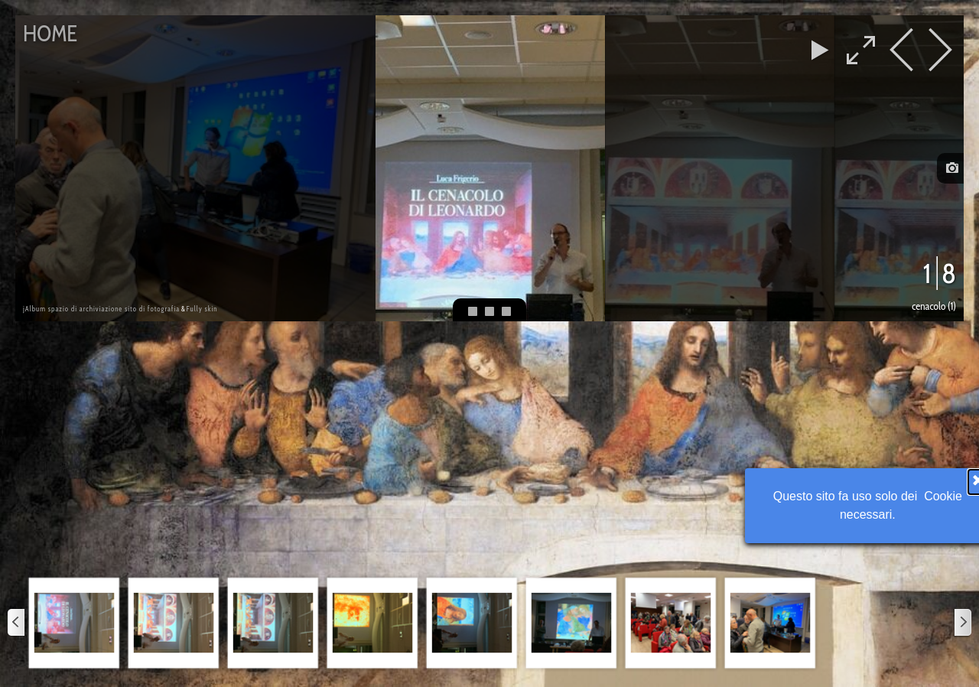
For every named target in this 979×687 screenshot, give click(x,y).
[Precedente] (17, 623)
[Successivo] (962, 623)
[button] (74, 623)
